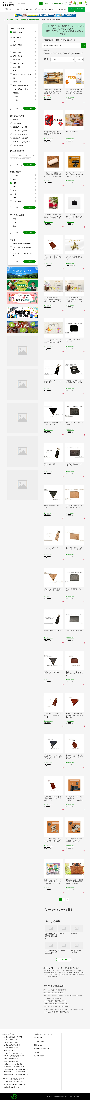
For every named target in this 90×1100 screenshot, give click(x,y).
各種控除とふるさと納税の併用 (14, 1066)
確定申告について (9, 1050)
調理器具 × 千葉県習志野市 (73, 995)
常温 (14, 226)
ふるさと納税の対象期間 (12, 1045)
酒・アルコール (18, 63)
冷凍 (14, 222)
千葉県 (23, 19)
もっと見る (63, 959)
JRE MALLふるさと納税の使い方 (14, 1084)
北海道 (15, 175)
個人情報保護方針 (39, 1056)
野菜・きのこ (17, 56)
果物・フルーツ (18, 52)
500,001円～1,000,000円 (21, 142)
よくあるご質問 (39, 1041)
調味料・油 (17, 82)
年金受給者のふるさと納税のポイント (16, 1074)
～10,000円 (17, 123)
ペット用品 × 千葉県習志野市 (74, 1009)
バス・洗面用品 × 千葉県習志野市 (54, 1001)
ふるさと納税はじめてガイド (13, 1037)
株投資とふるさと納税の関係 (13, 1064)
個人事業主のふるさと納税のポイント (16, 1069)
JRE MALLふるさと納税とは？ (13, 1081)
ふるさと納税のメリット (12, 1047)
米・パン (16, 49)
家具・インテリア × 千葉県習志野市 (55, 990)
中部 (14, 187)
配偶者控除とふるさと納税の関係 (14, 1072)
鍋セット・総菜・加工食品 (22, 74)
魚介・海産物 (17, 45)
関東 (16, 19)
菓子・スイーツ (18, 71)
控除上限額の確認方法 (11, 1061)
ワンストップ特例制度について (14, 1056)
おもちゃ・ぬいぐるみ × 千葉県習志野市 (56, 1006)
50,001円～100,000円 (20, 134)
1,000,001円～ (18, 145)
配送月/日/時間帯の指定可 (22, 244)
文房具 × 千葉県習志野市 (53, 998)
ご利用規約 (37, 1052)
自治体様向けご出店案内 (41, 1048)
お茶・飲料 (17, 67)
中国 (14, 194)
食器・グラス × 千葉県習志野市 (53, 995)
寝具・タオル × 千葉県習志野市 (53, 993)
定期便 (15, 96)
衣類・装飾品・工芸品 (20, 89)
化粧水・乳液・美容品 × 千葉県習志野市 (56, 1004)
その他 (15, 100)
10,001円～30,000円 (20, 127)
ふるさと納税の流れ (10, 1039)
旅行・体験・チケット (20, 85)
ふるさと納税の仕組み (11, 1042)
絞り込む (29, 108)
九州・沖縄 (17, 201)
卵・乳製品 (17, 60)
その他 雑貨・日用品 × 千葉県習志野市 (57, 1012)
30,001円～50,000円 (20, 131)
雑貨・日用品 (17, 32)
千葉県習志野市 (34, 19)
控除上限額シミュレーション (43, 1034)
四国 (14, 198)
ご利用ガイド (38, 1038)
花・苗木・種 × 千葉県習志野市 (53, 1009)
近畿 (14, 190)
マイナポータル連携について (13, 1053)
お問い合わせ (38, 1045)
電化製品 (16, 93)
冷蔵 (14, 219)
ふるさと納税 (8, 19)
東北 (14, 179)
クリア (16, 108)
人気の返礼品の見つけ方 (12, 1087)
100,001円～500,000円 (20, 138)
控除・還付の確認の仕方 (12, 1058)
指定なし (16, 120)
